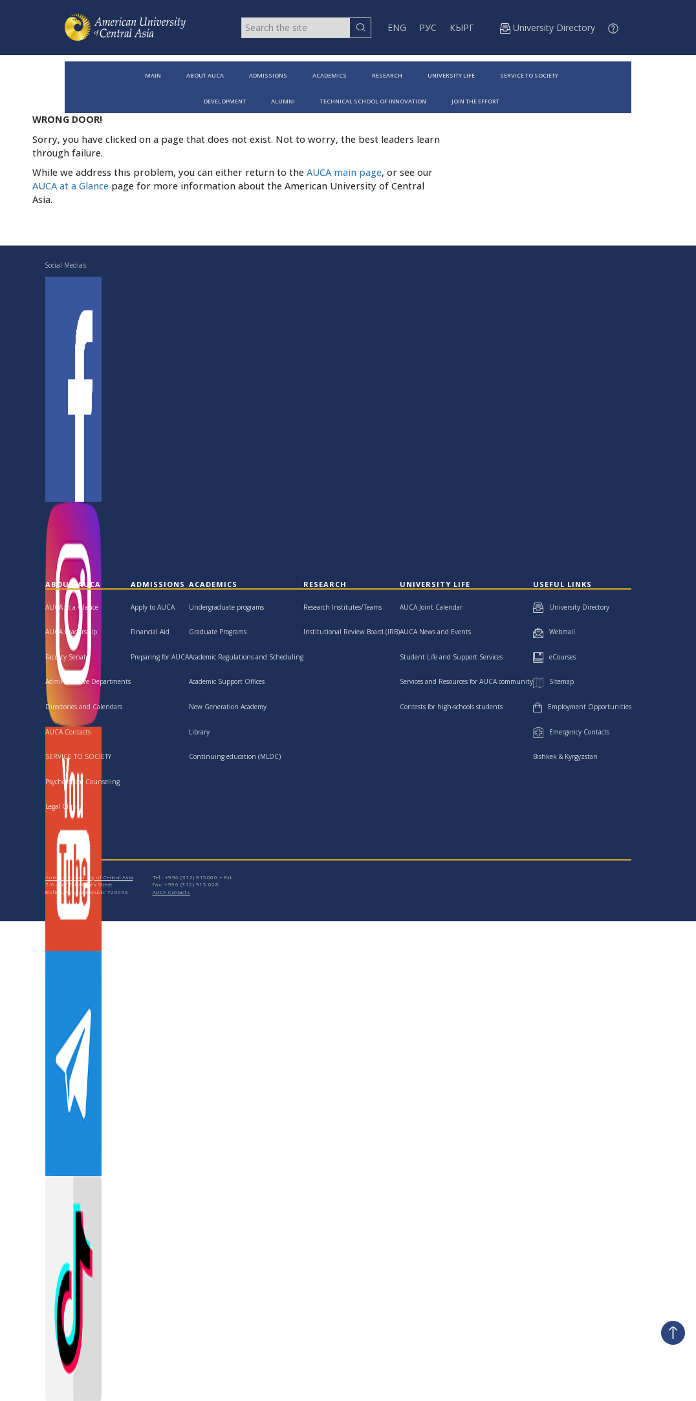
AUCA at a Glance (70, 186)
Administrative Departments (88, 681)
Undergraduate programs (226, 607)
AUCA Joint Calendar (431, 607)
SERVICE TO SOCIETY (529, 75)
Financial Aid (150, 631)
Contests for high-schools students (451, 706)
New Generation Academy (227, 706)
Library (199, 731)
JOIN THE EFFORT (475, 101)
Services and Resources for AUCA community (466, 681)
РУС (428, 27)
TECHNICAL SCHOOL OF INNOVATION (373, 101)
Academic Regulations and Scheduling (246, 656)
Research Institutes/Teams (342, 607)
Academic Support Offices (227, 681)
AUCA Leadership (71, 631)
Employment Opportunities (582, 706)
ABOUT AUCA (205, 75)
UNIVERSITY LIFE (451, 75)
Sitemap (553, 681)
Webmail (554, 631)
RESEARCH (387, 75)
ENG (396, 27)
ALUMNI (283, 101)
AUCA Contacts (68, 731)
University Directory (571, 607)
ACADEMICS (329, 75)
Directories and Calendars (83, 706)
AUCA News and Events (435, 631)
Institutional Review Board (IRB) (351, 631)
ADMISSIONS (268, 75)
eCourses (554, 656)
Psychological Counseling (82, 781)
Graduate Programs (217, 631)
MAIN (153, 75)
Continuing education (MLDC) (235, 756)
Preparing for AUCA (160, 656)
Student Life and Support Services (451, 656)
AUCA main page (344, 172)
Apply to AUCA (153, 607)
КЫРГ (462, 27)
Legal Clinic (62, 806)
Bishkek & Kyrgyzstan (565, 756)
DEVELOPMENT (225, 101)
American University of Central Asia (89, 877)
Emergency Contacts (571, 731)
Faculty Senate (67, 656)
